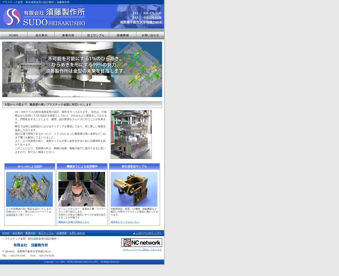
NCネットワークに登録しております (142, 249)
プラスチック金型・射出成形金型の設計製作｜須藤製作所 (36, 2)
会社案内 (17, 233)
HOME (6, 233)
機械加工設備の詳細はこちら (73, 222)
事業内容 (30, 233)
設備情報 (11, 215)
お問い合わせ (77, 233)
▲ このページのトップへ (147, 233)
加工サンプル (46, 233)
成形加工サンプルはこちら (125, 222)
